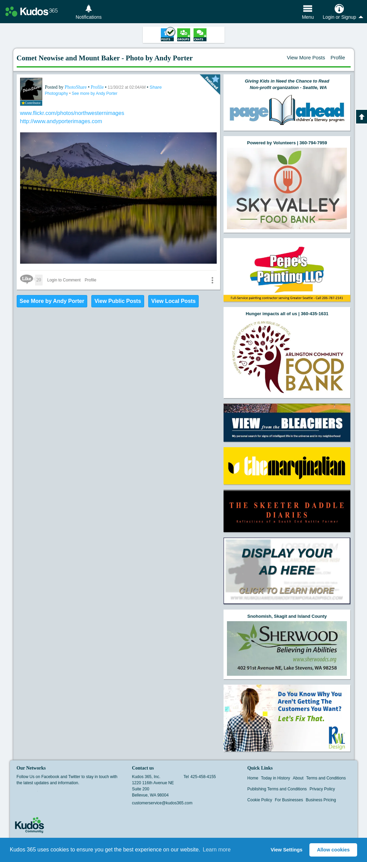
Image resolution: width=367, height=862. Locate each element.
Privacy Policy (322, 789)
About (298, 778)
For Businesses (289, 800)
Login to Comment (64, 280)
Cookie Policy (259, 800)
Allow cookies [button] (333, 849)
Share (156, 87)
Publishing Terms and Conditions (277, 789)
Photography (57, 93)
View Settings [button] (286, 849)
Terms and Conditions (326, 778)
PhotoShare (76, 87)
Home (252, 778)
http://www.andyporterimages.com (61, 121)
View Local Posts (173, 301)
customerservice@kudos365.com (162, 803)
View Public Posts (117, 301)
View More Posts (306, 57)
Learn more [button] (217, 849)
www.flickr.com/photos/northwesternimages (72, 113)
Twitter (33, 793)
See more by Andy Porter (94, 93)
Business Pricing (321, 800)
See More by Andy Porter (52, 301)
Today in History (275, 778)
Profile (338, 57)
